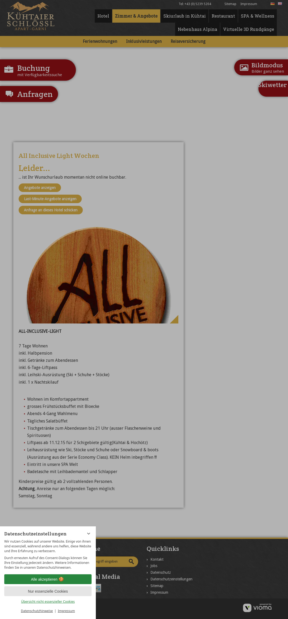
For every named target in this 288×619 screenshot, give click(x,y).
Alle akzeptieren (48, 579)
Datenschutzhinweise (37, 611)
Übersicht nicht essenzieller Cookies (48, 601)
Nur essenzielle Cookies (48, 591)
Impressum (66, 611)
